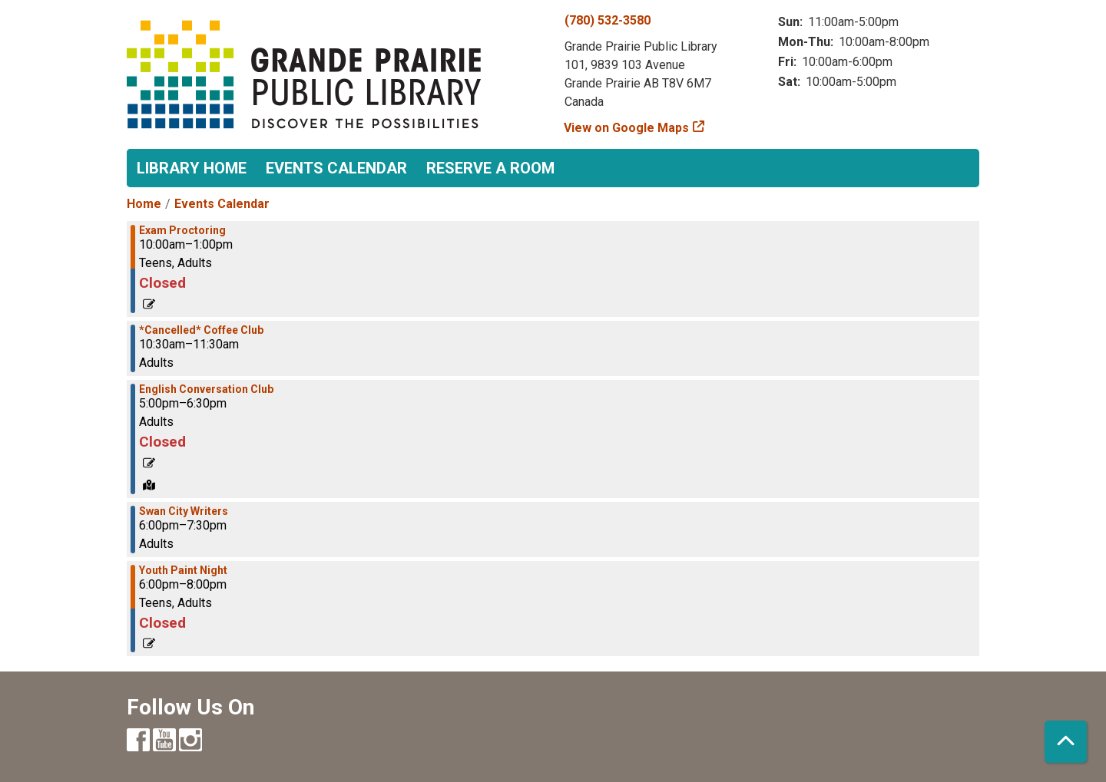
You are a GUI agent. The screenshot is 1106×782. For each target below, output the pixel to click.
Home (144, 203)
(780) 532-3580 (608, 20)
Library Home (192, 168)
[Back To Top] (1066, 742)
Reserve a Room (490, 168)
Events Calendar (336, 168)
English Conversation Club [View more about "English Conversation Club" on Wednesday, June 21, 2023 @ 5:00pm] (206, 389)
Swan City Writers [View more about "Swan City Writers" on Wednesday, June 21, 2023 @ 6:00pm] (183, 511)
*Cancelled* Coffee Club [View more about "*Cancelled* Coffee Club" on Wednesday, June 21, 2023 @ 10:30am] (201, 330)
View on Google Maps (627, 127)
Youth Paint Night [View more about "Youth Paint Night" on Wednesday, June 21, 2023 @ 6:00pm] (183, 570)
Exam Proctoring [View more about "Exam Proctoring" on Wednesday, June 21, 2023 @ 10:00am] (182, 230)
